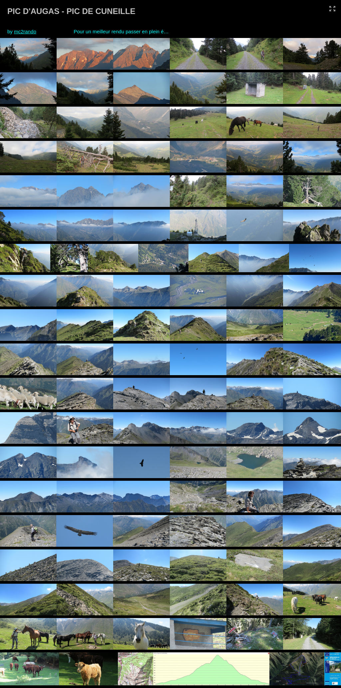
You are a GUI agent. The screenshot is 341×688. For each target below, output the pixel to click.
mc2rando (25, 31)
